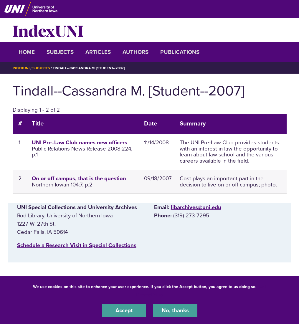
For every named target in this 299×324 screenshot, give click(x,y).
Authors (135, 52)
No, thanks (175, 310)
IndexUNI (48, 30)
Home (27, 52)
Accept (124, 310)
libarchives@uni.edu (196, 207)
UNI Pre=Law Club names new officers (79, 142)
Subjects (60, 52)
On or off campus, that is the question (79, 178)
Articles (98, 52)
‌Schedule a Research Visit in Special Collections (76, 245)
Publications (179, 52)
